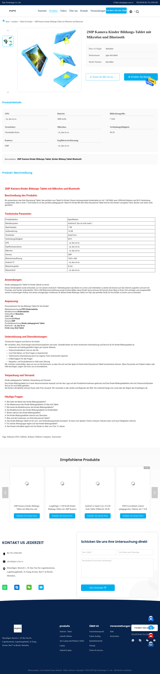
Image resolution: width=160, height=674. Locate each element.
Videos (63, 10)
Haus (7, 22)
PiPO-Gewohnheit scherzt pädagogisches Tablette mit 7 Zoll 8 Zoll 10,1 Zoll (133, 509)
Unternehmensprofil (96, 632)
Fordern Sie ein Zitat (116, 10)
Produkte (53, 10)
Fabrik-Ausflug (94, 636)
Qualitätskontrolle (95, 641)
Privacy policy (33, 670)
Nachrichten (114, 636)
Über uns (73, 10)
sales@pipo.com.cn (15, 561)
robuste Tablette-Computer (39, 437)
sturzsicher (56, 437)
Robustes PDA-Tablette (17, 437)
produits (15, 22)
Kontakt (84, 10)
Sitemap (92, 646)
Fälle (112, 632)
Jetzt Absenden (98, 587)
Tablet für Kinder (26, 22)
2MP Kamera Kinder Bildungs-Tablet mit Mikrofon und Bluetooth (27, 509)
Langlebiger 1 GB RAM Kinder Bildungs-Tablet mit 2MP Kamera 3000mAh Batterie (62, 509)
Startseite (42, 10)
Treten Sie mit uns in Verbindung (108, 77)
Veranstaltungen (96, 10)
